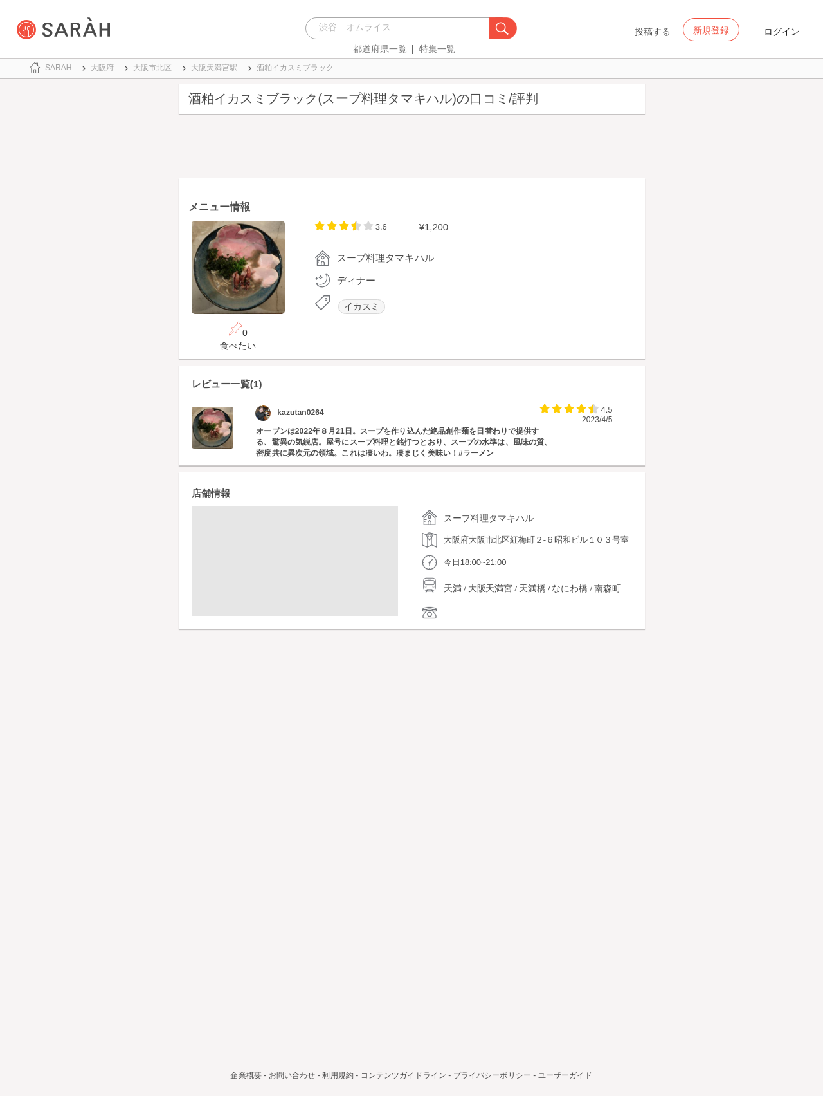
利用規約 (337, 1075)
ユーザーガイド (565, 1075)
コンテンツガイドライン (403, 1075)
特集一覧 (437, 49)
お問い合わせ (292, 1075)
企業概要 (245, 1075)
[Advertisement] (412, 149)
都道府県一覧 (380, 49)
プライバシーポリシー (492, 1075)
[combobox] (400, 28)
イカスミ (362, 306)
